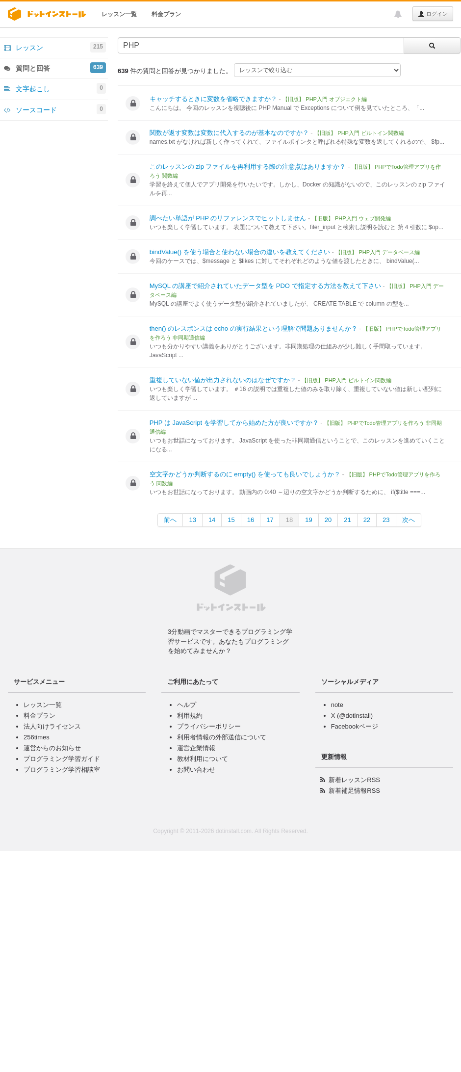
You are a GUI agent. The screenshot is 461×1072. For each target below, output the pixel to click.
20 (328, 519)
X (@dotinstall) (352, 715)
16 (250, 519)
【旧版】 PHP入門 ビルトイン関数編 (359, 133)
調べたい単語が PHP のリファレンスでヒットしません (228, 218)
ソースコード (55, 109)
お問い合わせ (196, 769)
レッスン (55, 47)
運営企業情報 (196, 748)
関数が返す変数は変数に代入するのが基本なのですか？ (229, 132)
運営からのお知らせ (52, 748)
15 (231, 519)
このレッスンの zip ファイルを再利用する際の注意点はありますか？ (248, 166)
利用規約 (190, 715)
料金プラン (166, 14)
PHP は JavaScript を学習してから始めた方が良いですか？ (234, 422)
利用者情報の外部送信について (221, 737)
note (337, 704)
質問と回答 (55, 67)
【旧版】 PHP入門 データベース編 (377, 252)
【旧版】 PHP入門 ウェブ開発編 (351, 218)
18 (289, 519)
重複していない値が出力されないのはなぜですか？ (223, 380)
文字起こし (55, 88)
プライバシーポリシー (209, 726)
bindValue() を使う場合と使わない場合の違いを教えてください (240, 252)
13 (192, 519)
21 (347, 519)
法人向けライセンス (52, 726)
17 (269, 519)
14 (211, 519)
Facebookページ (354, 726)
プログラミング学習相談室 (62, 769)
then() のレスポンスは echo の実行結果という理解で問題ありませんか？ (254, 328)
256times (37, 737)
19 (308, 519)
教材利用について (202, 758)
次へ (408, 519)
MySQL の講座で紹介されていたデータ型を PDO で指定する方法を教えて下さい (265, 285)
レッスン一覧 (119, 14)
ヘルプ (186, 704)
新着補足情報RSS (354, 790)
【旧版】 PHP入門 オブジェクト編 (324, 99)
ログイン (433, 14)
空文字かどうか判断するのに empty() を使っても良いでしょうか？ (245, 474)
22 (366, 519)
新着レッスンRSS (354, 780)
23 (386, 519)
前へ (170, 519)
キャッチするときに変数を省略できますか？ (213, 99)
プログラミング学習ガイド (62, 758)
